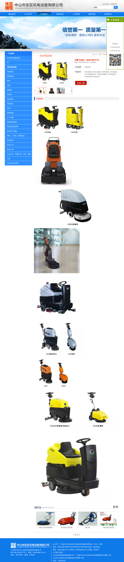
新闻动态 (60, 14)
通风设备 (10, 104)
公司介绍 (28, 14)
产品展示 (44, 14)
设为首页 (106, 4)
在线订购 (81, 83)
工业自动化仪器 (12, 163)
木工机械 (10, 117)
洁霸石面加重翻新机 (45, 527)
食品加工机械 (12, 131)
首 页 (100, 54)
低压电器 (10, 140)
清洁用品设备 (12, 67)
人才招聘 (76, 14)
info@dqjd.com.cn (39, 552)
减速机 (9, 90)
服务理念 (92, 14)
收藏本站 (114, 4)
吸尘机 (87, 527)
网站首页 (12, 14)
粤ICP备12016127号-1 (19, 552)
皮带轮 (9, 94)
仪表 (8, 158)
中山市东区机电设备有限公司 (34, 6)
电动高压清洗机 (66, 527)
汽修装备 (10, 72)
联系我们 (108, 14)
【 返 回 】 (77, 535)
